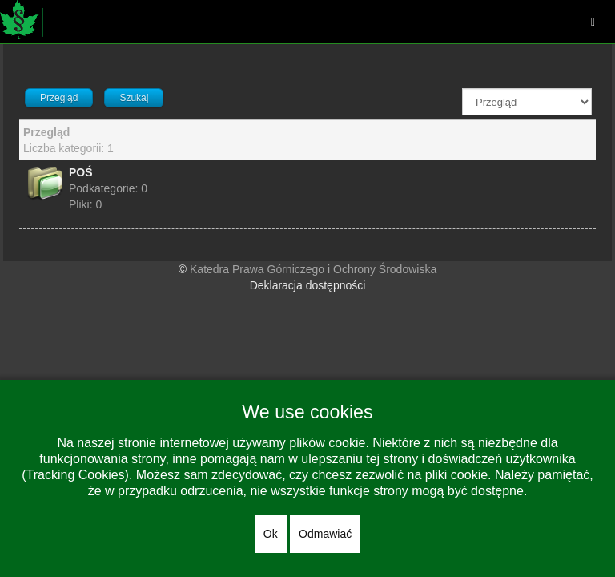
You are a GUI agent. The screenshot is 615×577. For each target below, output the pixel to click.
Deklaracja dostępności (308, 285)
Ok (270, 533)
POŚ (81, 172)
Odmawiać (325, 533)
